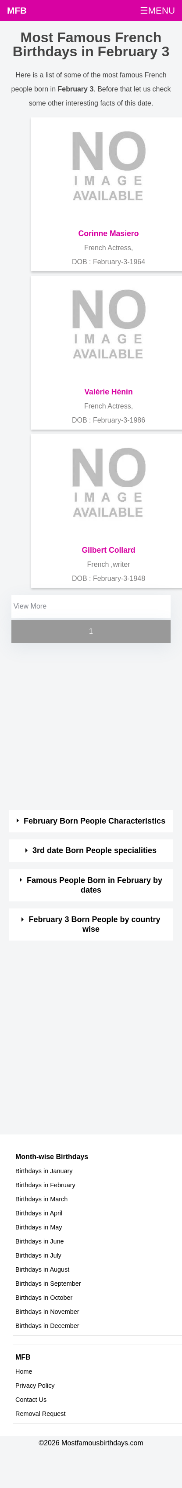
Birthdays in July (38, 1255)
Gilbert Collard (108, 550)
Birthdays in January (43, 1170)
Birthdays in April (38, 1213)
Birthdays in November (47, 1311)
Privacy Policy (35, 1385)
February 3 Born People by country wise (95, 924)
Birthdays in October (43, 1297)
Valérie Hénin (108, 391)
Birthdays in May (38, 1227)
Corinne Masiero (109, 233)
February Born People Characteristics (94, 821)
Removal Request (40, 1413)
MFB (17, 10)
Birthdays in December (47, 1325)
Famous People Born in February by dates (94, 885)
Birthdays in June (39, 1241)
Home (23, 1371)
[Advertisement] (83, 727)
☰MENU (157, 10)
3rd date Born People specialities (94, 850)
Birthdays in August (42, 1269)
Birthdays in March (41, 1199)
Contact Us (30, 1399)
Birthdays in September (48, 1283)
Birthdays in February (45, 1185)
